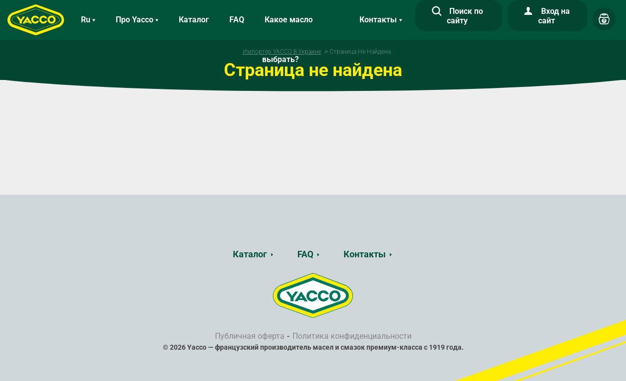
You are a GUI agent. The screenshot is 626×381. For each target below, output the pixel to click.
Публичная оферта (249, 336)
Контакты (365, 254)
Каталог (194, 19)
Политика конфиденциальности (352, 336)
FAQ (236, 19)
